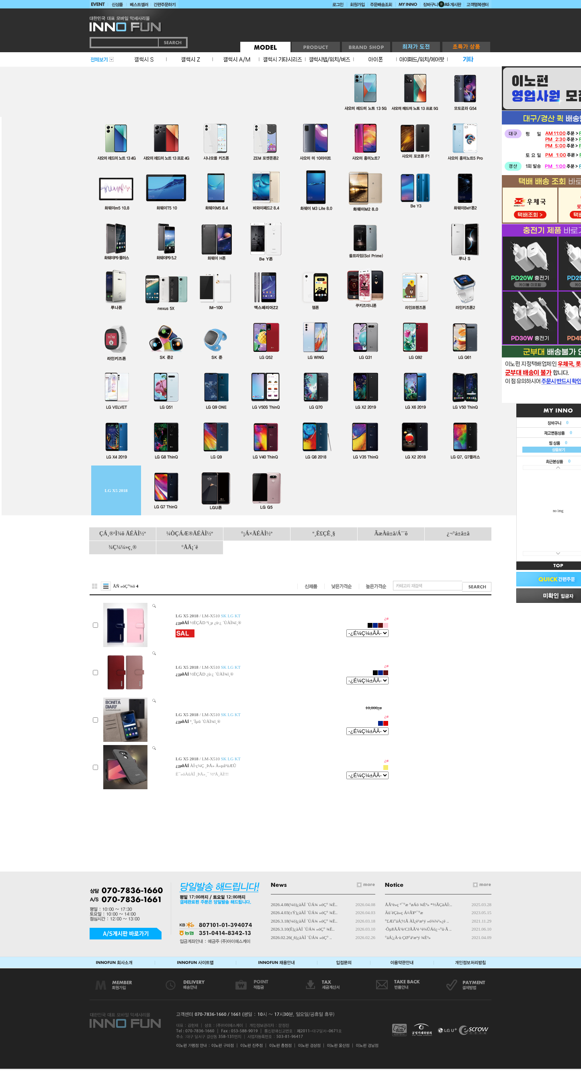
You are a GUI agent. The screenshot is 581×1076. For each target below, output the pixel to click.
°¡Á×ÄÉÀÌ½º (256, 534)
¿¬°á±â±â (458, 534)
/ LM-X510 (208, 615)
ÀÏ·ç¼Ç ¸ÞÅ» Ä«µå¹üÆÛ (213, 765)
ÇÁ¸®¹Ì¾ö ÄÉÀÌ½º (122, 534)
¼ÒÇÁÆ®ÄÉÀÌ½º (189, 534)
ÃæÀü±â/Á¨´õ (390, 534)
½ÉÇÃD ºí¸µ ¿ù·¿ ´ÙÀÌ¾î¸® (215, 622)
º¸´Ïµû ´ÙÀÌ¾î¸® (205, 721)
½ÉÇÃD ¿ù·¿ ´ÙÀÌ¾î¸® (211, 674)
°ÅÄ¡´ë (189, 547)
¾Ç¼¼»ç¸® (122, 547)
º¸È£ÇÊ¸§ (324, 534)
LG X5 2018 (116, 490)
